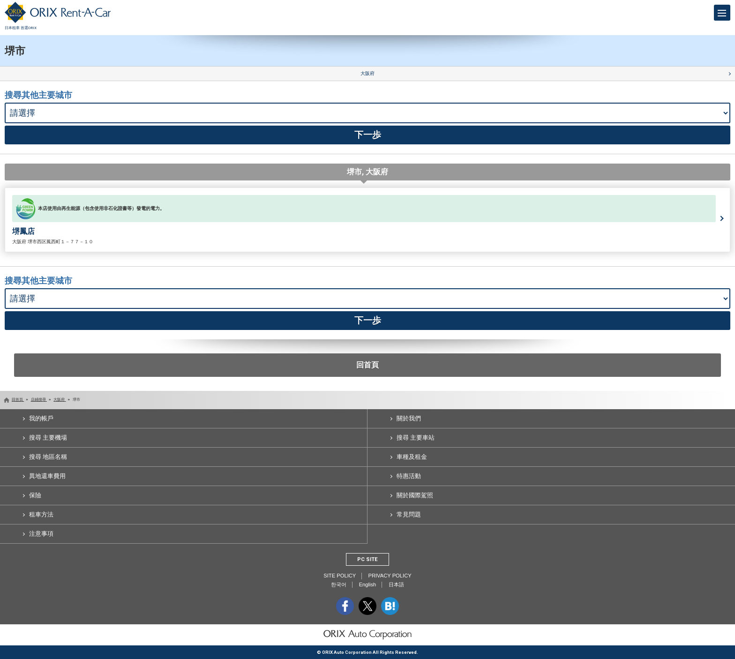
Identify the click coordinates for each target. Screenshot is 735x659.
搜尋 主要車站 (416, 437)
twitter (367, 606)
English (367, 584)
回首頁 (367, 364)
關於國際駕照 (415, 495)
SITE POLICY (339, 575)
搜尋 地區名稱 (48, 456)
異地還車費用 (47, 475)
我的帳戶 (41, 418)
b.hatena (390, 606)
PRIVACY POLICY (389, 575)
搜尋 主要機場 (48, 437)
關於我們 (409, 418)
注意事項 (41, 533)
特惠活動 (409, 475)
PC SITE (367, 559)
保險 (35, 495)
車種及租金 (412, 456)
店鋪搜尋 (39, 399)
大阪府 (367, 73)
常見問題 (409, 514)
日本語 (396, 584)
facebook (345, 606)
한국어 (338, 584)
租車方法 (41, 514)
